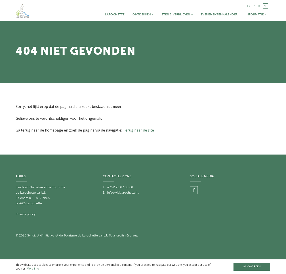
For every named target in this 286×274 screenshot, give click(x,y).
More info (33, 268)
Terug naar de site (138, 130)
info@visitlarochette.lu (123, 192)
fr (248, 6)
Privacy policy (26, 214)
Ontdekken (143, 14)
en (254, 6)
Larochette (114, 14)
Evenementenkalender (219, 14)
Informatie (256, 14)
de (259, 6)
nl (265, 6)
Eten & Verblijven (177, 14)
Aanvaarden (252, 266)
